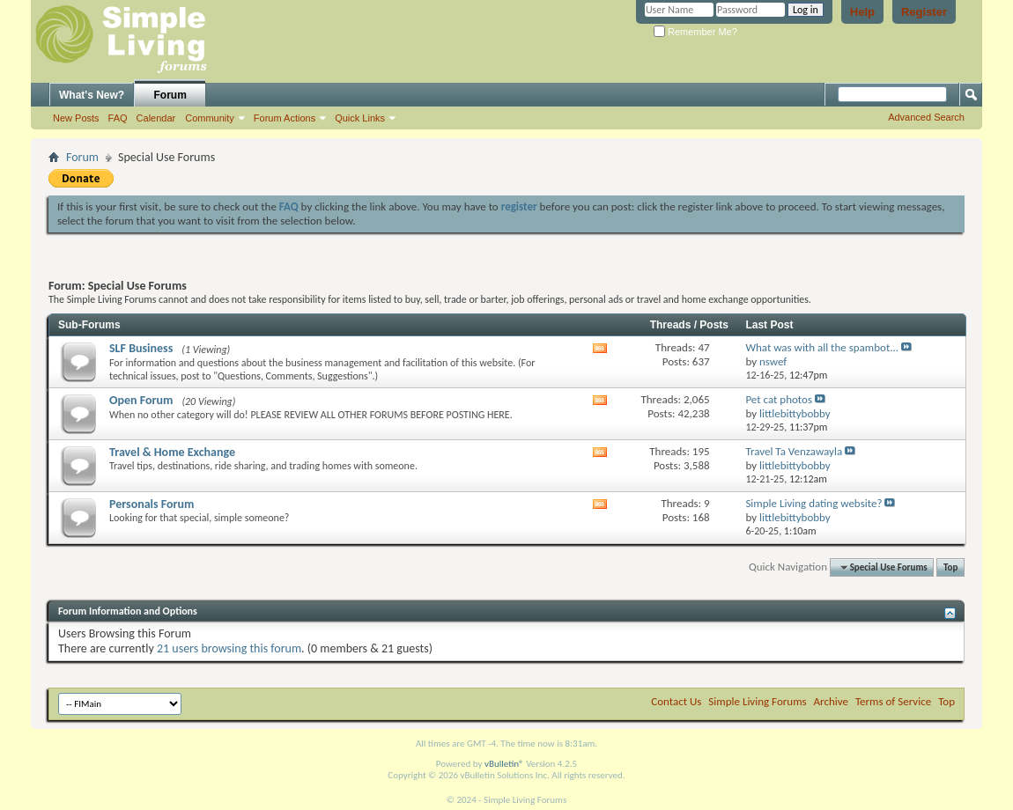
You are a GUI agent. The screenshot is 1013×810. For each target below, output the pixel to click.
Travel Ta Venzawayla (793, 451)
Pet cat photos (778, 399)
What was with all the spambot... (821, 347)
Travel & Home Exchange (172, 452)
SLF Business (141, 348)
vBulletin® (504, 764)
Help (862, 11)
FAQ (118, 118)
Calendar (156, 118)
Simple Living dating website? (813, 503)
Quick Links (360, 118)
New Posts (76, 118)
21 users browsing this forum (229, 648)
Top (950, 567)
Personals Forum (151, 504)
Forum (170, 95)
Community (209, 118)
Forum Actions (284, 118)
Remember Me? (695, 31)
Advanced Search (926, 117)
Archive (831, 701)
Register (924, 11)
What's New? (91, 95)
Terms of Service (893, 701)
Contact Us (676, 701)
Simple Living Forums (757, 701)
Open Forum (141, 400)
